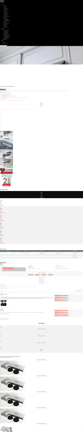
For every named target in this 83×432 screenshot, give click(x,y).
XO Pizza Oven (4, 43)
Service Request (4, 39)
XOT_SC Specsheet (41, 252)
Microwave (4, 22)
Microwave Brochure (6, 37)
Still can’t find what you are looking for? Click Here (6, 357)
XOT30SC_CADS (75, 253)
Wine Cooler (5, 18)
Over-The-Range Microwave (7, 23)
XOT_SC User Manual (58, 252)
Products (2, 4)
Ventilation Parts (6, 30)
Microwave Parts (6, 32)
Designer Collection (6, 12)
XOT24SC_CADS (75, 252)
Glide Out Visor (5, 15)
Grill (4, 5)
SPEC (0, 205)
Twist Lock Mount (6, 25)
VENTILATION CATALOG (25, 252)
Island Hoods (5, 14)
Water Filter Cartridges (7, 33)
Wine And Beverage (6, 19)
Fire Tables (5, 10)
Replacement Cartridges (7, 27)
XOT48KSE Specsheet (41, 253)
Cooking (5, 7)
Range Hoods (4, 11)
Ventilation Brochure (6, 34)
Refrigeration (4, 17)
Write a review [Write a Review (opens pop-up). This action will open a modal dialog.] (7, 88)
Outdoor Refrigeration (6, 21)
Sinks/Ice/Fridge (6, 8)
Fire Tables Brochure (6, 36)
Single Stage (5, 26)
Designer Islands (6, 9)
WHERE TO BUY (3, 89)
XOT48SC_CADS (75, 257)
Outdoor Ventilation (6, 16)
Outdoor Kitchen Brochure (7, 35)
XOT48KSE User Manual (58, 253)
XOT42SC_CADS (75, 256)
